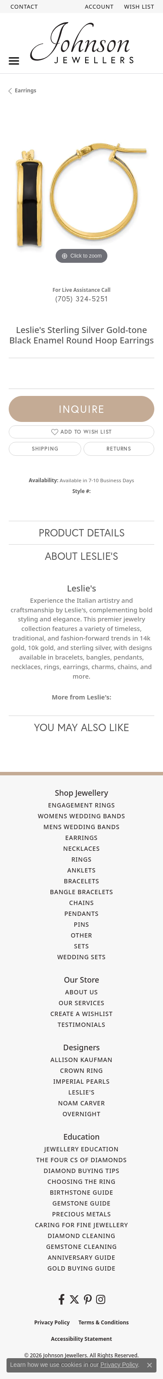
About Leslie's (81, 556)
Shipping (45, 448)
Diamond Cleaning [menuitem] (82, 1236)
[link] (23, 6)
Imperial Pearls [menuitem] (81, 1081)
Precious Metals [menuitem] (81, 1214)
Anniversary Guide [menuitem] (82, 1257)
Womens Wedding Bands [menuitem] (81, 816)
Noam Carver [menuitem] (81, 1103)
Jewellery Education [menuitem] (81, 1149)
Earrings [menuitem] (81, 837)
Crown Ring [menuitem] (81, 1070)
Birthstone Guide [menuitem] (81, 1192)
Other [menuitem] (82, 935)
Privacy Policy (52, 1322)
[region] (81, 193)
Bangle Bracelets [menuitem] (81, 892)
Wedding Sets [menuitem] (81, 957)
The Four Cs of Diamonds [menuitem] (81, 1160)
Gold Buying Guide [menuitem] (81, 1268)
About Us (81, 992)
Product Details (82, 532)
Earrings (26, 90)
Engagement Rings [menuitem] (81, 805)
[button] (98, 6)
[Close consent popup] (149, 1365)
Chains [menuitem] (81, 903)
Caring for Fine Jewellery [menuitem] (81, 1225)
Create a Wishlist (81, 1014)
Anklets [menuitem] (81, 870)
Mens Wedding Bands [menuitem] (81, 827)
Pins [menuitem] (81, 924)
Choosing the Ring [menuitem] (81, 1181)
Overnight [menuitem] (82, 1114)
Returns (118, 448)
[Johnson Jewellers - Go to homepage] (82, 42)
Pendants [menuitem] (81, 913)
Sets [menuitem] (81, 946)
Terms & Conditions (103, 1322)
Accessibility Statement (81, 1339)
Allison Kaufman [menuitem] (81, 1059)
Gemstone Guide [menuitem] (81, 1203)
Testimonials (82, 1024)
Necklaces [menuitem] (81, 848)
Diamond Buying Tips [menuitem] (81, 1171)
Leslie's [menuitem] (81, 1092)
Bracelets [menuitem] (82, 881)
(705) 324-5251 (81, 298)
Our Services (82, 1003)
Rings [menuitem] (81, 859)
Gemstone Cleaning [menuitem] (81, 1246)
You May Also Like (81, 727)
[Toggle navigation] (14, 61)
